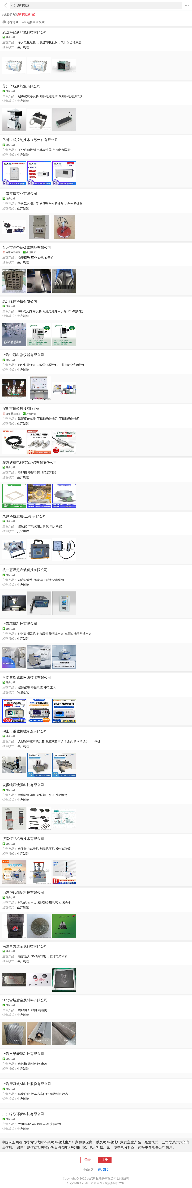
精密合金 (24, 1094)
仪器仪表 (24, 687)
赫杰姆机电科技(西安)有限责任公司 (29, 462)
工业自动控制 (27, 150)
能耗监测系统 (27, 633)
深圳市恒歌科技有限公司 (21, 409)
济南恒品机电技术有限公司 (23, 839)
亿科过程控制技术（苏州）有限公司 (30, 140)
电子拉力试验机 (28, 848)
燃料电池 (34, 1064)
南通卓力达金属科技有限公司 (25, 946)
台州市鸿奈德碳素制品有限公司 (26, 247)
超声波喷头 (25, 580)
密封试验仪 (63, 848)
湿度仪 (22, 526)
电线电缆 (37, 687)
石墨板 (49, 257)
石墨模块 (24, 257)
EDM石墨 (37, 257)
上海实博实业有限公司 (19, 194)
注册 (104, 1160)
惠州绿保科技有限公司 (19, 301)
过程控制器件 (62, 150)
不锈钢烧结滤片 (69, 418)
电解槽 (22, 472)
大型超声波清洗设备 (31, 741)
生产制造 (23, 47)
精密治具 (24, 956)
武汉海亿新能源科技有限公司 (25, 32)
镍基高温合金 (40, 1094)
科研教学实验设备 (51, 203)
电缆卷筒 (34, 472)
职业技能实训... (28, 365)
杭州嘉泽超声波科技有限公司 (25, 570)
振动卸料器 (48, 472)
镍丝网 (22, 1010)
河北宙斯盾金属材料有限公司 (25, 1000)
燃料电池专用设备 (30, 311)
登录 (87, 1160)
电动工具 (50, 687)
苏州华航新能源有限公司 (21, 86)
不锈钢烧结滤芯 (47, 418)
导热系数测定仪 (28, 203)
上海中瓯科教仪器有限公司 (23, 355)
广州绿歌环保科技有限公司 (23, 1114)
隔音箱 (38, 580)
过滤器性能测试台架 (50, 633)
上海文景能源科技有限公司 (23, 1054)
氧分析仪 (56, 526)
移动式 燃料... (27, 902)
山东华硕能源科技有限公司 (23, 892)
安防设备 (56, 1124)
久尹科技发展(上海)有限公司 (24, 516)
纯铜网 (42, 1010)
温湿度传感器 (27, 418)
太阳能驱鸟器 (27, 1124)
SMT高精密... (39, 956)
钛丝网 (32, 1010)
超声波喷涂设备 (28, 96)
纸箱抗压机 (47, 848)
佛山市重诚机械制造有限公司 (25, 731)
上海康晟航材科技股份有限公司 (26, 1084)
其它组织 (23, 531)
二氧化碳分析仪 (38, 526)
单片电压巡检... (28, 42)
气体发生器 (44, 150)
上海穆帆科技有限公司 (19, 624)
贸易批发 (23, 692)
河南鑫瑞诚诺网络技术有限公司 (26, 677)
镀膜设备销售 (27, 795)
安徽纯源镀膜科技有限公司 (23, 785)
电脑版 (103, 1170)
